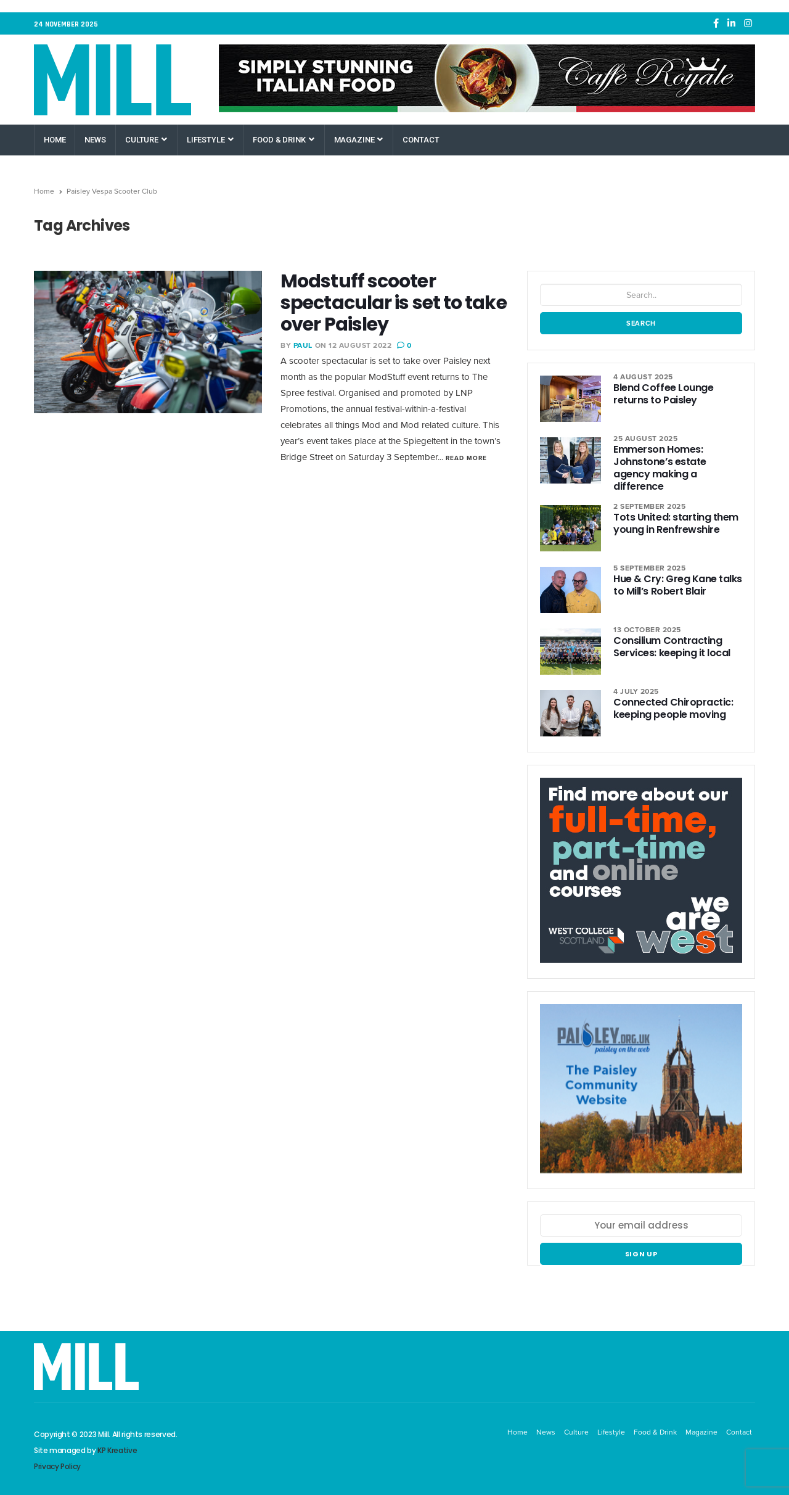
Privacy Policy (57, 1466)
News (94, 139)
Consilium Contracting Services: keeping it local (671, 646)
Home (54, 139)
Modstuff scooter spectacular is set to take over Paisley (393, 302)
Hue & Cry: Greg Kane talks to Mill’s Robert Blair (677, 585)
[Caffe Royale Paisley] (487, 78)
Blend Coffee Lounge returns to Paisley (663, 394)
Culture (146, 139)
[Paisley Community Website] (641, 1095)
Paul (303, 345)
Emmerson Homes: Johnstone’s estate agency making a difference (659, 467)
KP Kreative (117, 1450)
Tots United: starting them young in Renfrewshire (675, 523)
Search (641, 323)
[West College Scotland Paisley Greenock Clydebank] (641, 877)
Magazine (358, 139)
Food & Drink (283, 139)
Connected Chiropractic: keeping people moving (673, 708)
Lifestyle (210, 139)
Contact (421, 139)
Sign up (641, 1254)
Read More (466, 458)
